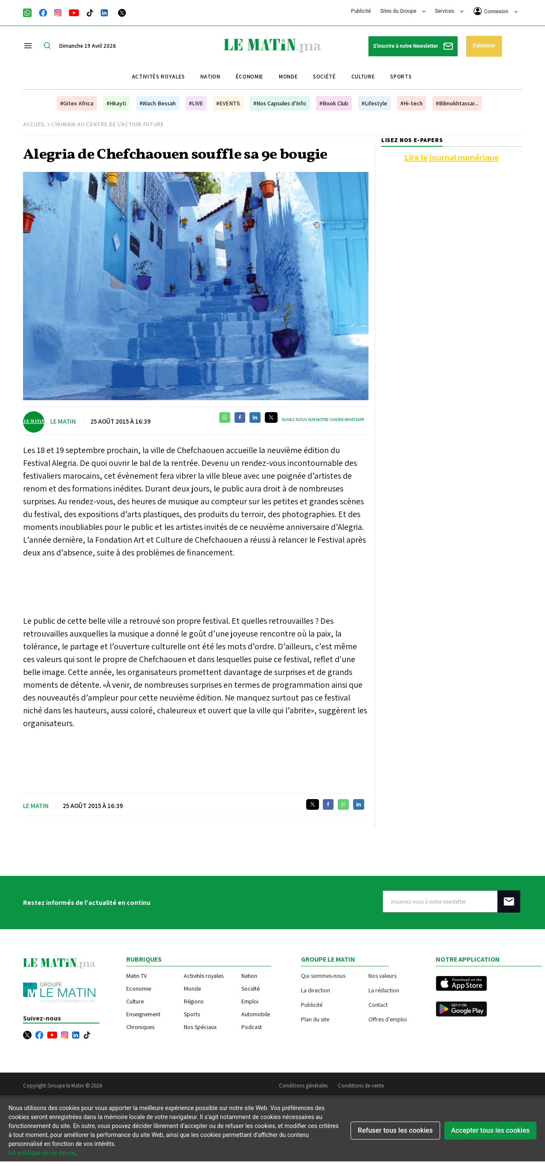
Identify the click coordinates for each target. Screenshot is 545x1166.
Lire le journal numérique (451, 157)
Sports (401, 76)
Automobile (255, 1014)
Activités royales (158, 76)
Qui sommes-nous (323, 975)
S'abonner (484, 46)
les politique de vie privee (42, 1152)
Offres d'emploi (387, 1019)
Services (449, 11)
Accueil (34, 124)
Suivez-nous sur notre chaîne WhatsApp (322, 419)
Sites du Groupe (403, 11)
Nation (210, 76)
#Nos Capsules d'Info (279, 103)
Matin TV (136, 976)
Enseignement (143, 1014)
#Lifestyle (374, 103)
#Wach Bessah (157, 103)
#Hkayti (116, 103)
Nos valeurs (382, 975)
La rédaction (383, 990)
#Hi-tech (411, 103)
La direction (315, 990)
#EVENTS (228, 103)
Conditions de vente (361, 1085)
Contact (378, 1004)
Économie (250, 76)
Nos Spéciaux (200, 1027)
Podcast (251, 1027)
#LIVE (196, 103)
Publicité (361, 11)
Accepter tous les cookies (490, 1130)
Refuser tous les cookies (395, 1130)
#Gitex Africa (76, 103)
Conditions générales (303, 1085)
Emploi (249, 1001)
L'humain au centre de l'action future (108, 124)
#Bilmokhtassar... (457, 103)
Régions (193, 1001)
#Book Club (333, 103)
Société (324, 76)
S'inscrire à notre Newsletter (413, 46)
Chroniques (140, 1027)
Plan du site (315, 1019)
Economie (138, 988)
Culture (363, 76)
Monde (288, 76)
